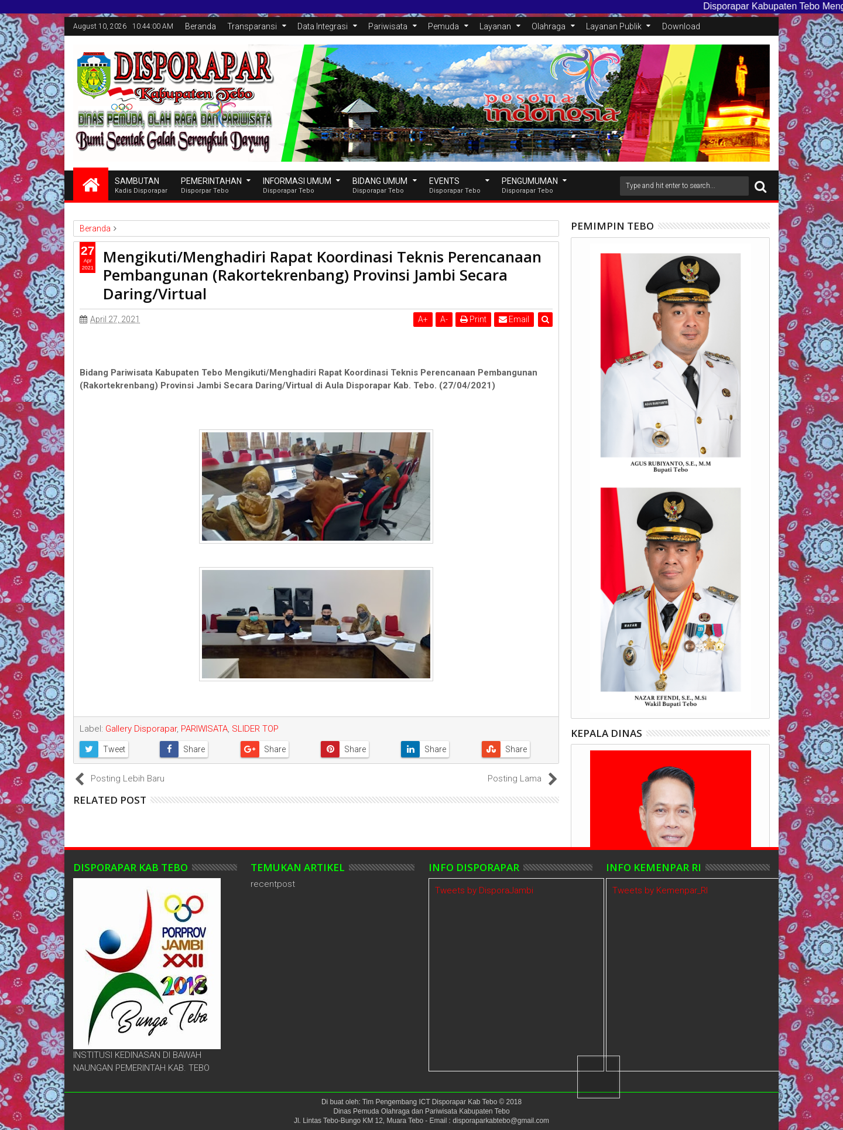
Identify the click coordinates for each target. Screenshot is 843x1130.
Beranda (200, 26)
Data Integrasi (322, 26)
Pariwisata (387, 26)
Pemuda (443, 26)
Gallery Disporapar (141, 728)
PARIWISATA (204, 728)
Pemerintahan (211, 186)
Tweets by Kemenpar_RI (660, 890)
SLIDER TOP (255, 728)
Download (681, 26)
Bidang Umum (379, 186)
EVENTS (455, 186)
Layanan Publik (614, 26)
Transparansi (252, 26)
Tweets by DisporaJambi (484, 890)
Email (514, 319)
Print (473, 319)
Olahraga (549, 26)
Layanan (495, 26)
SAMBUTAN (141, 186)
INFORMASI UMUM (297, 186)
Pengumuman (530, 186)
